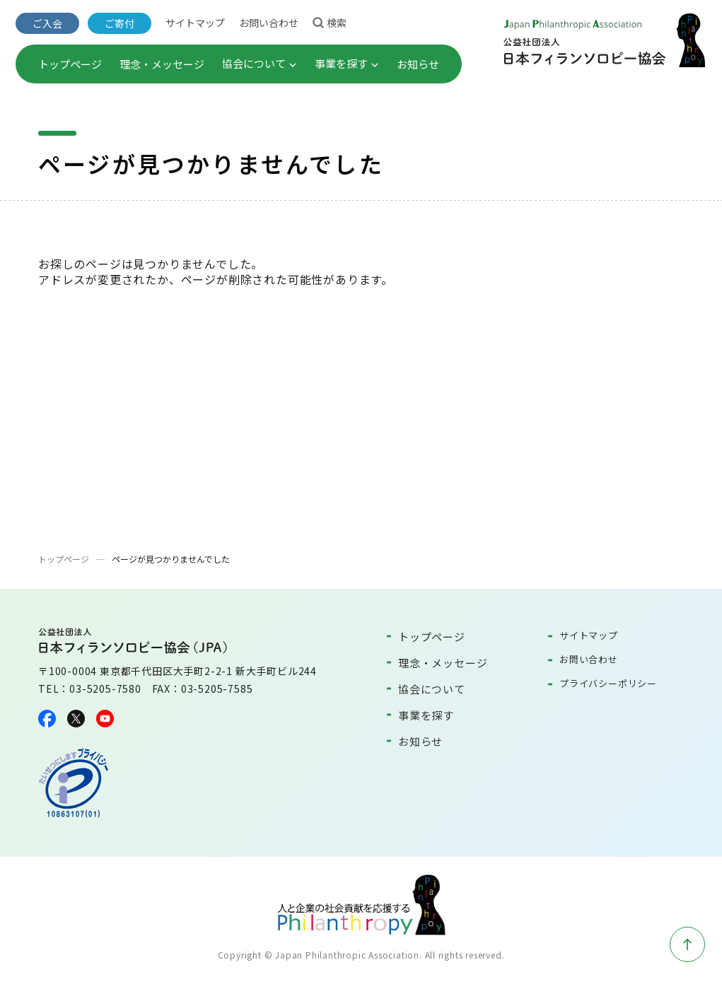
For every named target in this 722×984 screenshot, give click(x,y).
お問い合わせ (268, 23)
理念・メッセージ (162, 64)
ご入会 (47, 23)
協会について (259, 63)
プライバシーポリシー (608, 683)
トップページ (70, 64)
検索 (330, 22)
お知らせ (418, 64)
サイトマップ (195, 23)
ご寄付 (119, 23)
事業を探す (347, 63)
